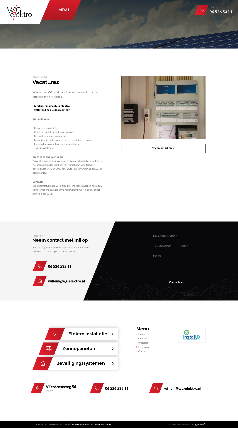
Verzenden (175, 282)
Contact (142, 351)
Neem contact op (162, 147)
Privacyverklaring (103, 424)
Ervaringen (144, 346)
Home (141, 334)
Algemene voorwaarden (82, 424)
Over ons (143, 338)
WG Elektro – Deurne (60, 424)
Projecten (143, 342)
